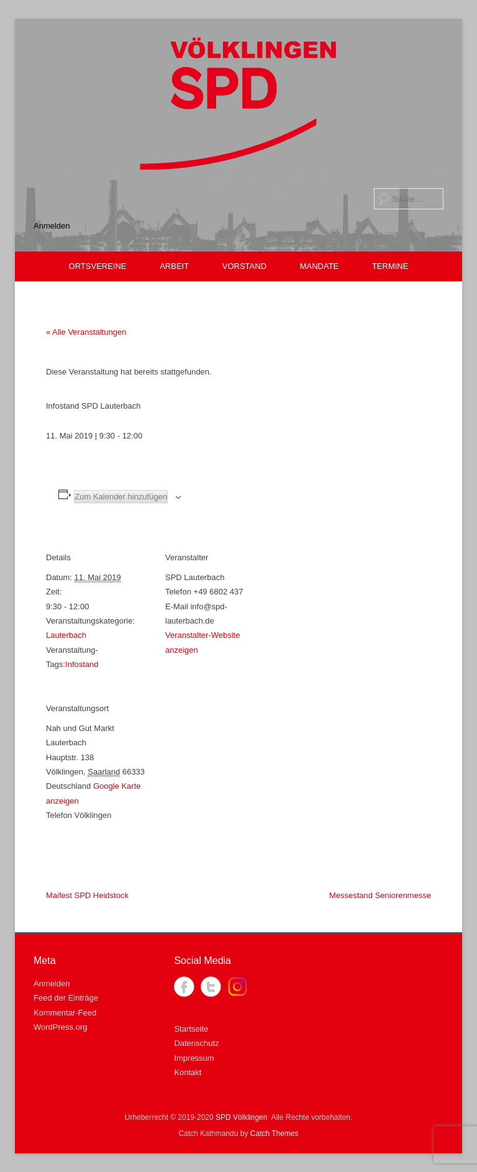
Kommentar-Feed (65, 1012)
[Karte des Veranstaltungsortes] (230, 766)
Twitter (211, 986)
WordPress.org (60, 1027)
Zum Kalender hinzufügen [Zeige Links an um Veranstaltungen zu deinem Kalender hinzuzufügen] (121, 496)
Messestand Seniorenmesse (380, 895)
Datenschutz (196, 1043)
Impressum (194, 1058)
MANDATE (319, 266)
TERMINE (390, 266)
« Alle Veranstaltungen (86, 332)
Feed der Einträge (66, 997)
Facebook (184, 986)
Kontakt (187, 1072)
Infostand (82, 664)
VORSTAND (244, 266)
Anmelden (52, 225)
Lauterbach (66, 635)
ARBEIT (174, 266)
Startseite (191, 1028)
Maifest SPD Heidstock (87, 895)
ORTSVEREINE (98, 266)
